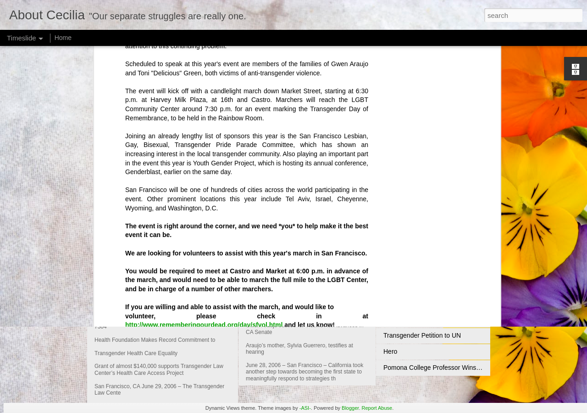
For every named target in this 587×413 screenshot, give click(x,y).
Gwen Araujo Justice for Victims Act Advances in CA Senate (355, 289)
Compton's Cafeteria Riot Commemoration (443, 287)
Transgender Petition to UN (422, 335)
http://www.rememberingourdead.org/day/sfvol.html (203, 204)
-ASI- (305, 408)
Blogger (350, 408)
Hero (390, 351)
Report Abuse (377, 408)
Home (63, 37)
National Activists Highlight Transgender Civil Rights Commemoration (481, 303)
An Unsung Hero (407, 319)
